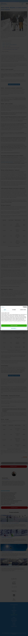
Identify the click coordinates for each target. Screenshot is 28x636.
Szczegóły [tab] (14, 309)
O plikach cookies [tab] (23, 309)
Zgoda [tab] (5, 309)
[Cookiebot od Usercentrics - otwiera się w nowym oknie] (23, 307)
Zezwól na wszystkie (14, 325)
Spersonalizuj (14, 328)
